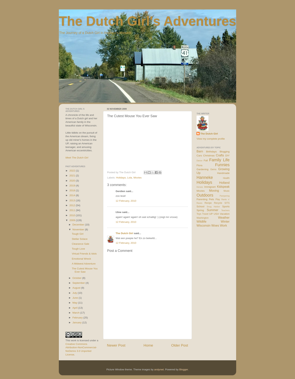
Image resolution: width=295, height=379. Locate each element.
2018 (72, 190)
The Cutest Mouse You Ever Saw (85, 270)
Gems (213, 169)
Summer (212, 210)
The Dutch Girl (124, 233)
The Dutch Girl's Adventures (147, 21)
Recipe (208, 203)
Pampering (225, 196)
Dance (199, 160)
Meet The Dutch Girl (76, 157)
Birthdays (211, 151)
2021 (72, 175)
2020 (72, 180)
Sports (226, 206)
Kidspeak (223, 186)
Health (226, 178)
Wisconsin (203, 225)
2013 (72, 200)
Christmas (209, 155)
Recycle (218, 203)
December (78, 224)
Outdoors (205, 195)
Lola (129, 177)
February (77, 317)
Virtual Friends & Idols (84, 253)
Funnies (222, 164)
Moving (214, 190)
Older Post (179, 345)
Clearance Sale (80, 243)
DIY (227, 155)
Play (218, 199)
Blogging (225, 151)
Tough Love (78, 248)
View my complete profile (211, 138)
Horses (200, 187)
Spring (200, 210)
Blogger (183, 369)
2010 (72, 215)
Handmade (223, 173)
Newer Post (116, 345)
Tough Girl (78, 233)
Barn (200, 151)
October (77, 278)
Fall (206, 160)
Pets (211, 199)
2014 (72, 195)
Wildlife (201, 221)
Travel (205, 214)
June (75, 297)
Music (227, 191)
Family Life (219, 160)
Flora (199, 165)
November (78, 229)
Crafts (220, 155)
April (75, 307)
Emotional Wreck (81, 258)
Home (148, 345)
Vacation (225, 213)
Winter (225, 221)
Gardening (202, 169)
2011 (72, 210)
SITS (227, 203)
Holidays (121, 177)
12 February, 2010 (126, 200)
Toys (199, 214)
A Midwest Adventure (84, 263)
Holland (224, 182)
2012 (72, 205)
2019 (72, 185)
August (76, 287)
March (76, 312)
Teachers (225, 210)
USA (216, 213)
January (77, 322)
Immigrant (210, 186)
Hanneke (205, 177)
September (79, 282)
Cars (199, 155)
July (75, 292)
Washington (203, 218)
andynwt (159, 369)
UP (211, 213)
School (200, 206)
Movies (138, 177)
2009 (72, 220)
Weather (224, 217)
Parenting (202, 199)
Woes (215, 225)
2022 (72, 170)
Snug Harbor (213, 206)
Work (223, 225)
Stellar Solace (80, 239)
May (75, 302)
